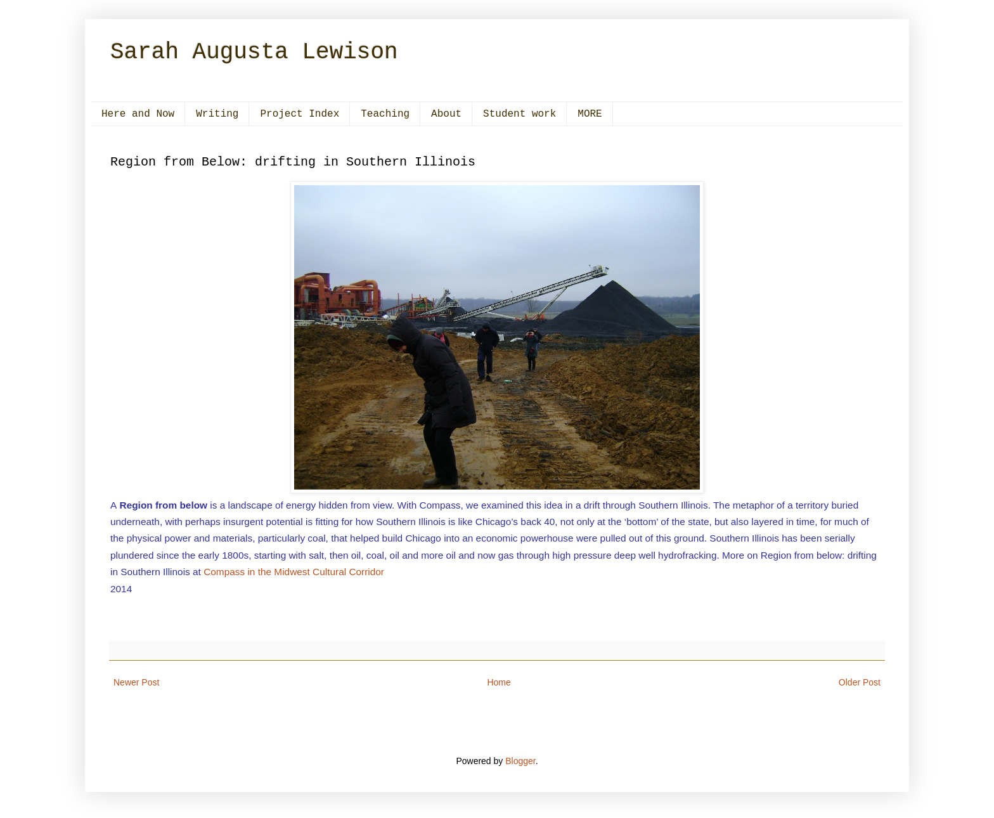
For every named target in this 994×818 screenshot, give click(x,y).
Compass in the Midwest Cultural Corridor (293, 571)
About (446, 114)
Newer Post (136, 682)
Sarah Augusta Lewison (254, 52)
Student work (519, 114)
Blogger (520, 761)
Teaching (385, 114)
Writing (217, 114)
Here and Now (137, 114)
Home (498, 682)
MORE (590, 114)
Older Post (860, 682)
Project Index (299, 114)
